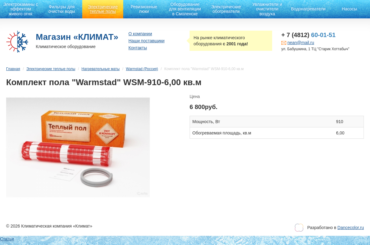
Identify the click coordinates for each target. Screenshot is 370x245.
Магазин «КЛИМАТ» (77, 37)
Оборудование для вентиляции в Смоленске (185, 9)
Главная (13, 69)
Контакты (137, 47)
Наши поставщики (146, 40)
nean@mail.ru (300, 42)
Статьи (7, 238)
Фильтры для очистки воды (61, 9)
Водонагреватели (308, 8)
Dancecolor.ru (351, 227)
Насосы (349, 8)
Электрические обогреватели (226, 9)
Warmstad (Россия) (142, 69)
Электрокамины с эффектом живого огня (20, 9)
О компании (140, 33)
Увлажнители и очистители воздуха (267, 9)
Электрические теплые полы (103, 9)
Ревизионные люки (144, 9)
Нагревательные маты (101, 69)
